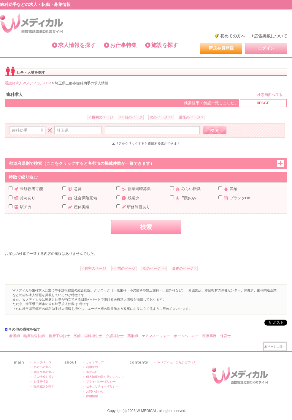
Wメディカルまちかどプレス (177, 362)
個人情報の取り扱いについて (105, 376)
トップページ (42, 362)
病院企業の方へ (44, 372)
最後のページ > (191, 117)
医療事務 (209, 336)
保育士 (225, 336)
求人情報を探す (77, 45)
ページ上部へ (276, 346)
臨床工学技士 (59, 336)
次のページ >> (161, 117)
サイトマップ (95, 362)
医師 (77, 336)
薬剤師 (132, 336)
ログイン (266, 48)
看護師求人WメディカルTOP (28, 83)
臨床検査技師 (34, 336)
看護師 (14, 336)
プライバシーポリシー (101, 381)
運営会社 (92, 372)
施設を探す (164, 45)
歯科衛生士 (93, 336)
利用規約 (92, 367)
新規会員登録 (221, 48)
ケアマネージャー (156, 336)
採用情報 (92, 396)
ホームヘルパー (186, 336)
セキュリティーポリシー (102, 386)
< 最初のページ (101, 117)
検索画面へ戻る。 (271, 95)
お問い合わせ (95, 391)
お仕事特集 (123, 45)
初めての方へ (232, 36)
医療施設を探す (44, 386)
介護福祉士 (115, 336)
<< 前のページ (130, 117)
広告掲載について (270, 36)
